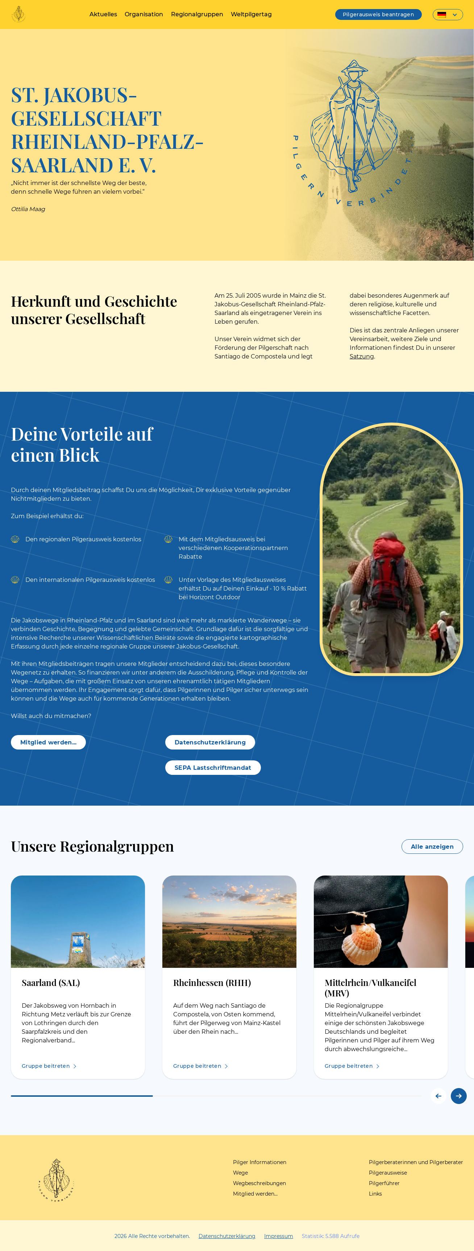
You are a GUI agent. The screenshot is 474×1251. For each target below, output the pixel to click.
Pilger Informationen (259, 1162)
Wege (240, 1173)
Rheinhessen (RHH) (212, 982)
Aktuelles (104, 14)
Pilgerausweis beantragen (378, 14)
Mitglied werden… (255, 1194)
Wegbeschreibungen (259, 1183)
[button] (459, 1096)
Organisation (144, 14)
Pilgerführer (384, 1183)
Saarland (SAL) (51, 982)
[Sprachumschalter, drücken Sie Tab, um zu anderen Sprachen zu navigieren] (448, 14)
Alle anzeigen (432, 846)
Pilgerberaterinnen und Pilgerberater (416, 1162)
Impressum (278, 1236)
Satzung (362, 356)
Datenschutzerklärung (210, 742)
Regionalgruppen (197, 14)
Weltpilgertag (250, 14)
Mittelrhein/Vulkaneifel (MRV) (370, 987)
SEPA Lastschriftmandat (213, 767)
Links (375, 1194)
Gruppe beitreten (46, 1066)
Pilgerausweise (388, 1173)
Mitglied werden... (48, 742)
